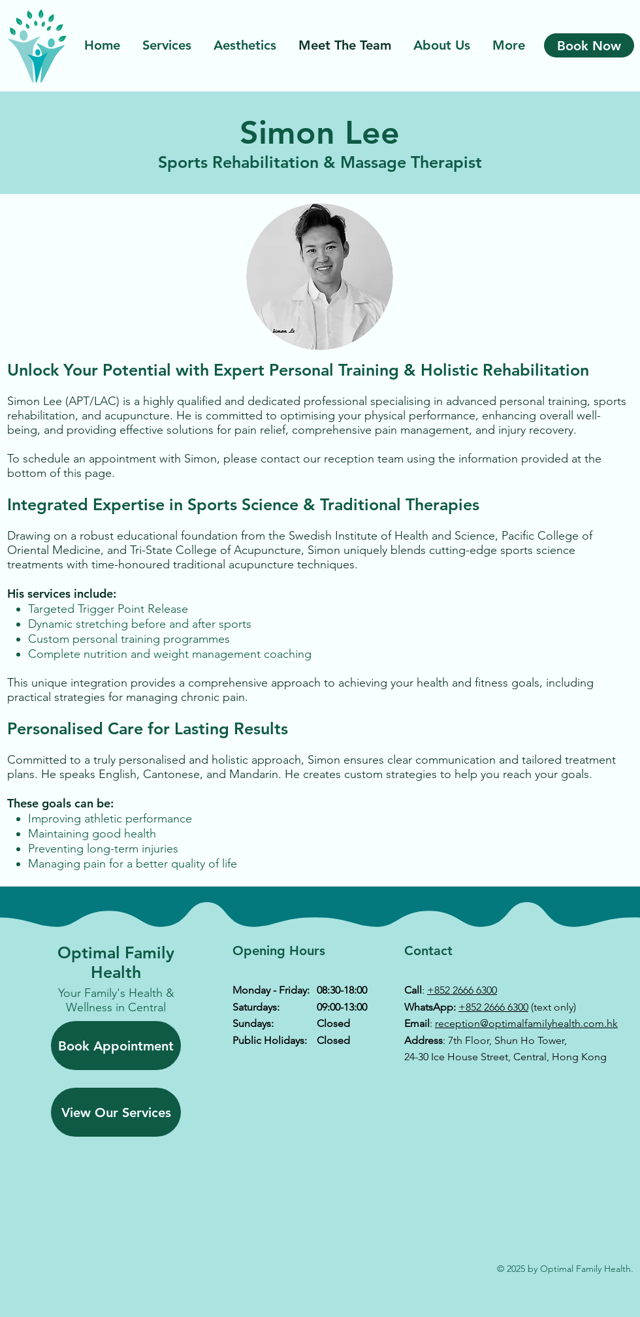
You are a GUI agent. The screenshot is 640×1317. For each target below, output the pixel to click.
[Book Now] (589, 45)
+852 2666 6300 (462, 990)
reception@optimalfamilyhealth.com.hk (526, 1023)
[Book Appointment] (116, 1045)
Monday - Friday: (271, 990)
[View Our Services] (116, 1112)
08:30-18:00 (342, 990)
